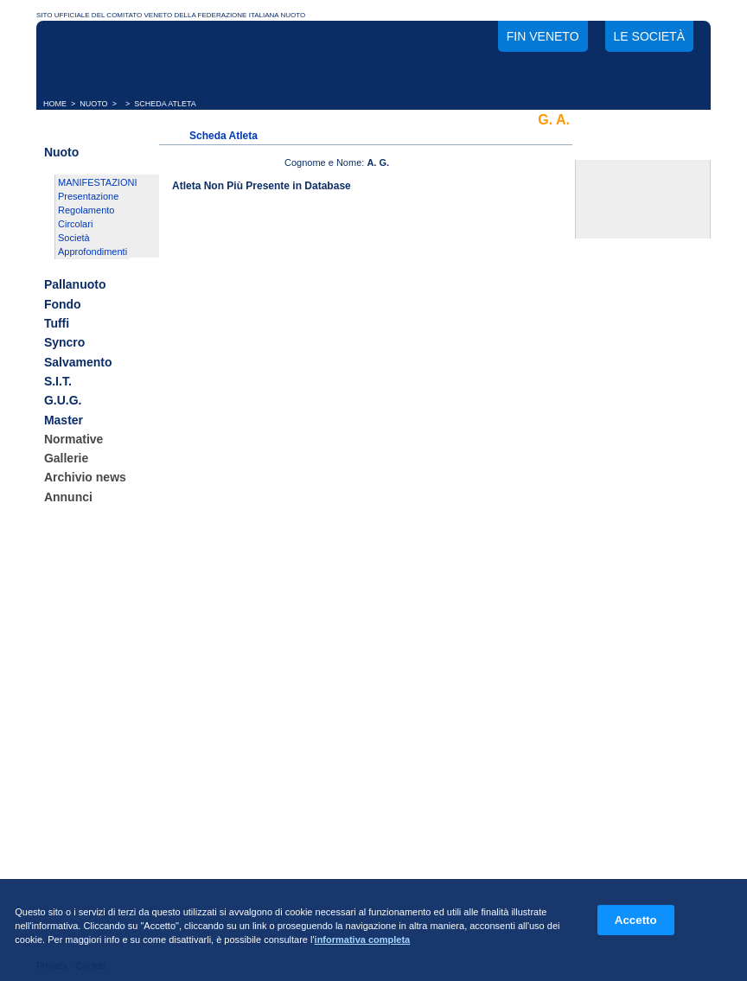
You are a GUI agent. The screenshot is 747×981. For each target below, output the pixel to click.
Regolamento (86, 210)
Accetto (636, 920)
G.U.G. (63, 401)
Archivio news (85, 478)
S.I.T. (58, 381)
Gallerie (66, 458)
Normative (73, 439)
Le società (649, 36)
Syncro (64, 343)
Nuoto (61, 152)
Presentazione (88, 196)
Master (63, 420)
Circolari (75, 224)
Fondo (62, 304)
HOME (55, 103)
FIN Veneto (543, 36)
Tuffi (56, 323)
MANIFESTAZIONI (97, 182)
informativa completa (363, 939)
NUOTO (93, 103)
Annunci (68, 497)
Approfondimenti (92, 251)
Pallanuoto (75, 285)
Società (74, 238)
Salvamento (78, 362)
